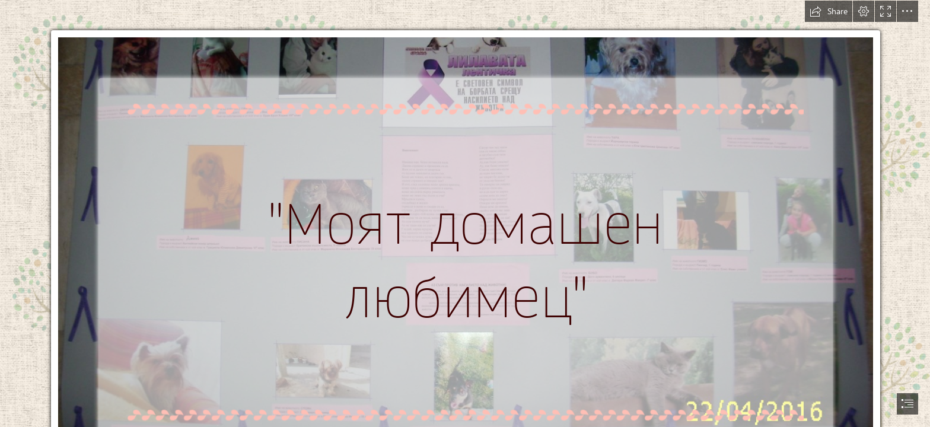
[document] (465, 213)
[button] (828, 11)
